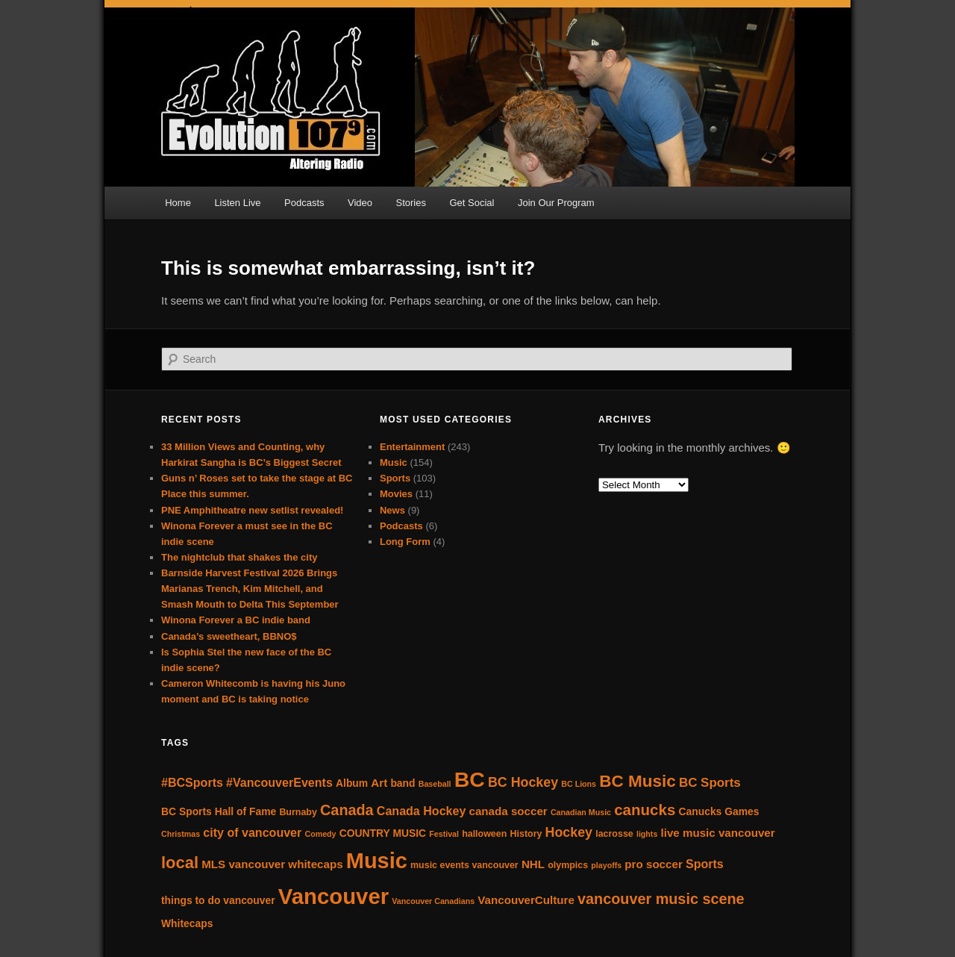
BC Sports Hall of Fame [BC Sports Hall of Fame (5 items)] (218, 811)
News (392, 510)
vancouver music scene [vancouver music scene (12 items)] (661, 899)
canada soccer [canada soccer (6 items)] (508, 811)
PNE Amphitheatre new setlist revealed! (252, 510)
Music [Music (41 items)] (376, 861)
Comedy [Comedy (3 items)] (320, 833)
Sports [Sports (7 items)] (705, 863)
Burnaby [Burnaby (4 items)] (298, 812)
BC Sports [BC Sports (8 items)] (710, 783)
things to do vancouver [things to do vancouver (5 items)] (218, 900)
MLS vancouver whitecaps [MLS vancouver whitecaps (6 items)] (271, 864)
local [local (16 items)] (179, 862)
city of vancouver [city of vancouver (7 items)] (252, 832)
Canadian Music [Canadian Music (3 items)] (581, 812)
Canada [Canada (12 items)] (347, 810)
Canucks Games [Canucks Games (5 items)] (718, 811)
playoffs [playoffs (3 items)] (606, 865)
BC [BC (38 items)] (469, 779)
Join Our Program (556, 202)
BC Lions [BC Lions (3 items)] (578, 783)
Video (360, 202)
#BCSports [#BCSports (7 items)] (192, 782)
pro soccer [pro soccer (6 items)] (653, 864)
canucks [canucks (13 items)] (644, 809)
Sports (395, 478)
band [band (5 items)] (402, 783)
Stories (411, 202)
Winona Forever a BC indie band (235, 620)
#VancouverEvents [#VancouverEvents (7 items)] (279, 782)
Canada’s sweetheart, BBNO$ (229, 636)
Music (393, 462)
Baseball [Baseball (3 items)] (435, 783)
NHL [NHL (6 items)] (533, 864)
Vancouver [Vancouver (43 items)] (333, 896)
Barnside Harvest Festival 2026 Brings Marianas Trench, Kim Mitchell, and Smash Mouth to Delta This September (250, 588)
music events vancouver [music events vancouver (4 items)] (464, 865)
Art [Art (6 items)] (379, 782)
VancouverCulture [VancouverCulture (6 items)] (526, 900)
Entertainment (412, 446)
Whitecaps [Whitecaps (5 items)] (187, 923)
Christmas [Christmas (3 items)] (180, 833)
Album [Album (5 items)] (352, 783)
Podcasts (304, 202)
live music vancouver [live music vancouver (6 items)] (718, 832)
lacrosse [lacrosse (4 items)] (614, 834)
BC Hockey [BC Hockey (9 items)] (523, 782)
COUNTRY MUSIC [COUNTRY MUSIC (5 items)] (382, 833)
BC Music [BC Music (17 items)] (637, 781)
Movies (396, 493)
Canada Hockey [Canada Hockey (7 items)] (421, 810)
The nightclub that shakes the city (239, 557)
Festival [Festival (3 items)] (444, 833)
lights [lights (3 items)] (646, 833)
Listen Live (237, 202)
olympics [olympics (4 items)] (568, 865)
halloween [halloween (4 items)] (484, 834)
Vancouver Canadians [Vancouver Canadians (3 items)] (433, 901)
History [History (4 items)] (526, 834)
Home (178, 202)
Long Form (405, 541)
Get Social (472, 202)
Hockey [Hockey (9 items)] (568, 832)
